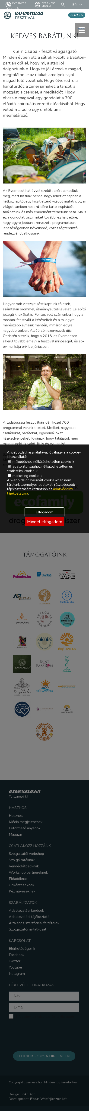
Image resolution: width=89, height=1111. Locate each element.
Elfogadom (44, 512)
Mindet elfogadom (44, 522)
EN (77, 4)
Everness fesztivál (16, 4)
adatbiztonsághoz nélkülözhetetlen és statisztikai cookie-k (40, 468)
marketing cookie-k (25, 475)
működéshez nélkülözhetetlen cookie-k (41, 461)
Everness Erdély (45, 4)
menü (82, 30)
